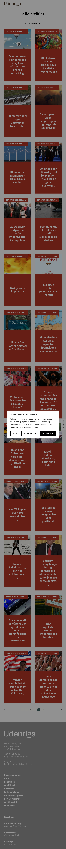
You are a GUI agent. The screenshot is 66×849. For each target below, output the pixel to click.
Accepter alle (48, 433)
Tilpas (15, 433)
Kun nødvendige (30, 433)
